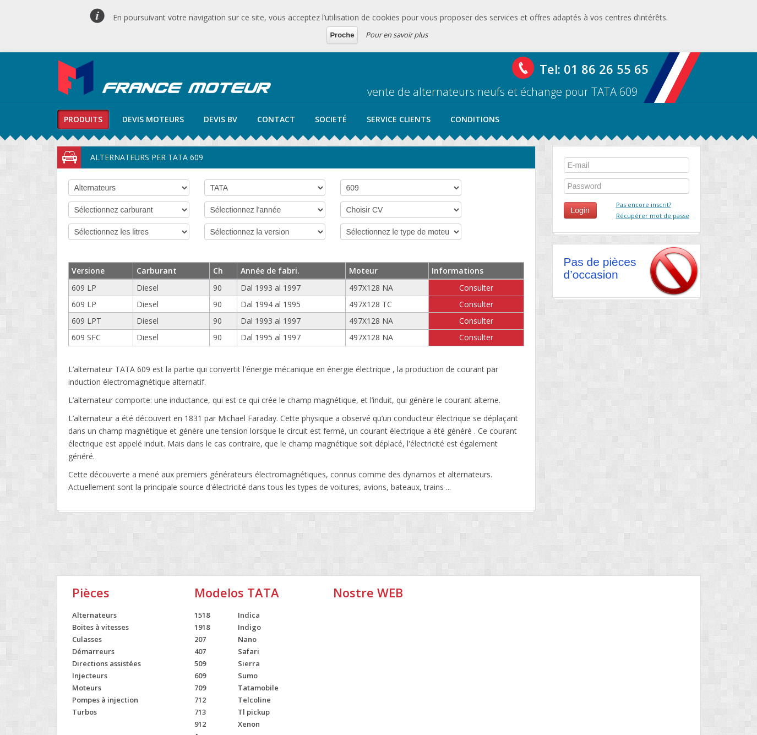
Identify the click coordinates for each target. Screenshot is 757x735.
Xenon (249, 724)
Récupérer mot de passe (652, 215)
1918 (202, 627)
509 (200, 663)
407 (200, 651)
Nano (247, 639)
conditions (474, 119)
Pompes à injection (105, 700)
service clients (399, 119)
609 (200, 675)
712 (200, 700)
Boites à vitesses (100, 627)
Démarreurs (93, 651)
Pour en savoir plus (397, 35)
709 (200, 688)
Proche (342, 35)
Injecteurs (89, 675)
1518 (202, 615)
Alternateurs (94, 615)
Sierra (249, 663)
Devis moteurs (153, 119)
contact (276, 119)
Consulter (476, 287)
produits (83, 119)
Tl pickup (254, 712)
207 (200, 639)
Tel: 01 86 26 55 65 (594, 69)
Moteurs (86, 688)
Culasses (87, 639)
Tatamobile (258, 688)
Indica (249, 615)
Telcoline (254, 700)
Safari (248, 651)
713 (200, 712)
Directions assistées (106, 663)
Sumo (248, 675)
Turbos (84, 712)
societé (331, 119)
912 (200, 724)
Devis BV (220, 119)
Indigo (249, 627)
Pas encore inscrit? (643, 204)
